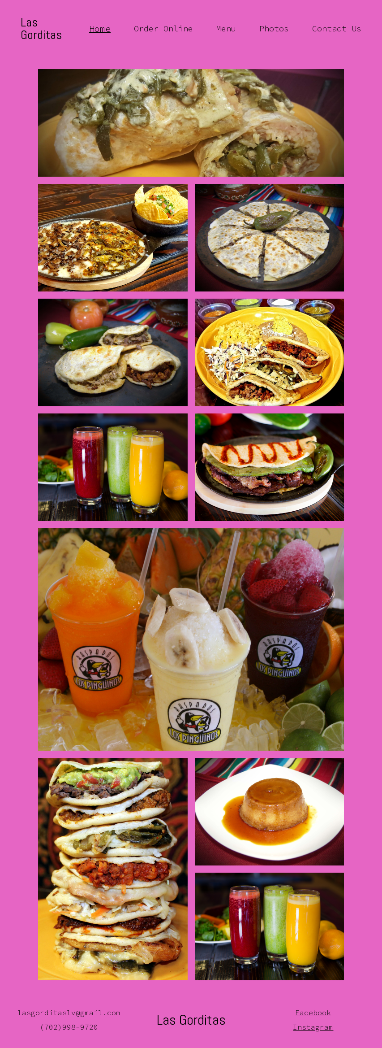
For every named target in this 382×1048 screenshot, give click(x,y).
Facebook (313, 1012)
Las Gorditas (41, 28)
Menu (226, 29)
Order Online (163, 29)
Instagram (313, 1026)
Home (100, 28)
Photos (274, 29)
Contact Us (336, 29)
